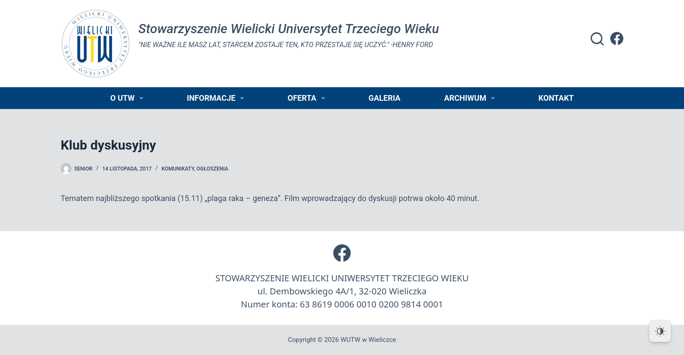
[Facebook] (616, 38)
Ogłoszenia (213, 169)
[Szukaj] (597, 38)
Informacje (217, 98)
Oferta (307, 98)
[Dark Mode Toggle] (660, 331)
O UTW (128, 98)
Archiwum (471, 98)
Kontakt (556, 97)
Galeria (384, 97)
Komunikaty (177, 169)
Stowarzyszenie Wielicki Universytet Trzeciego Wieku (288, 28)
